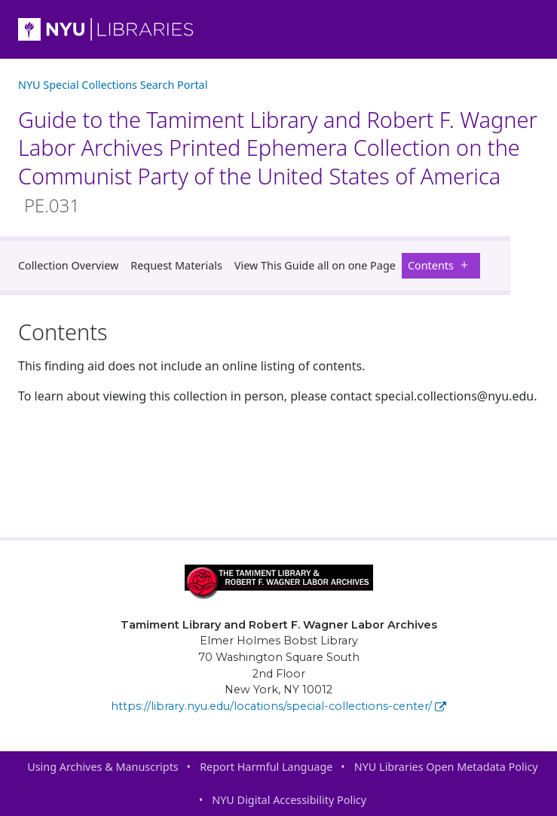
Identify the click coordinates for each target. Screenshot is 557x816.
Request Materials (176, 265)
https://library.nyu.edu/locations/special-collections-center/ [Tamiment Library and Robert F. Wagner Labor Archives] (278, 706)
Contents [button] (441, 265)
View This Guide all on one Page (315, 265)
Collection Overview (68, 265)
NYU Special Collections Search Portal (112, 85)
